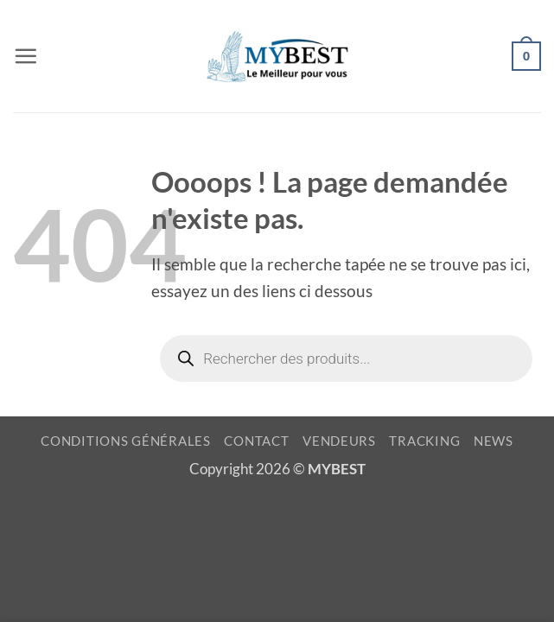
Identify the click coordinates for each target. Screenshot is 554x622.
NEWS (493, 441)
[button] (25, 55)
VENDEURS (339, 441)
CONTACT (256, 441)
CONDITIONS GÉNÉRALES (126, 441)
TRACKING (424, 441)
